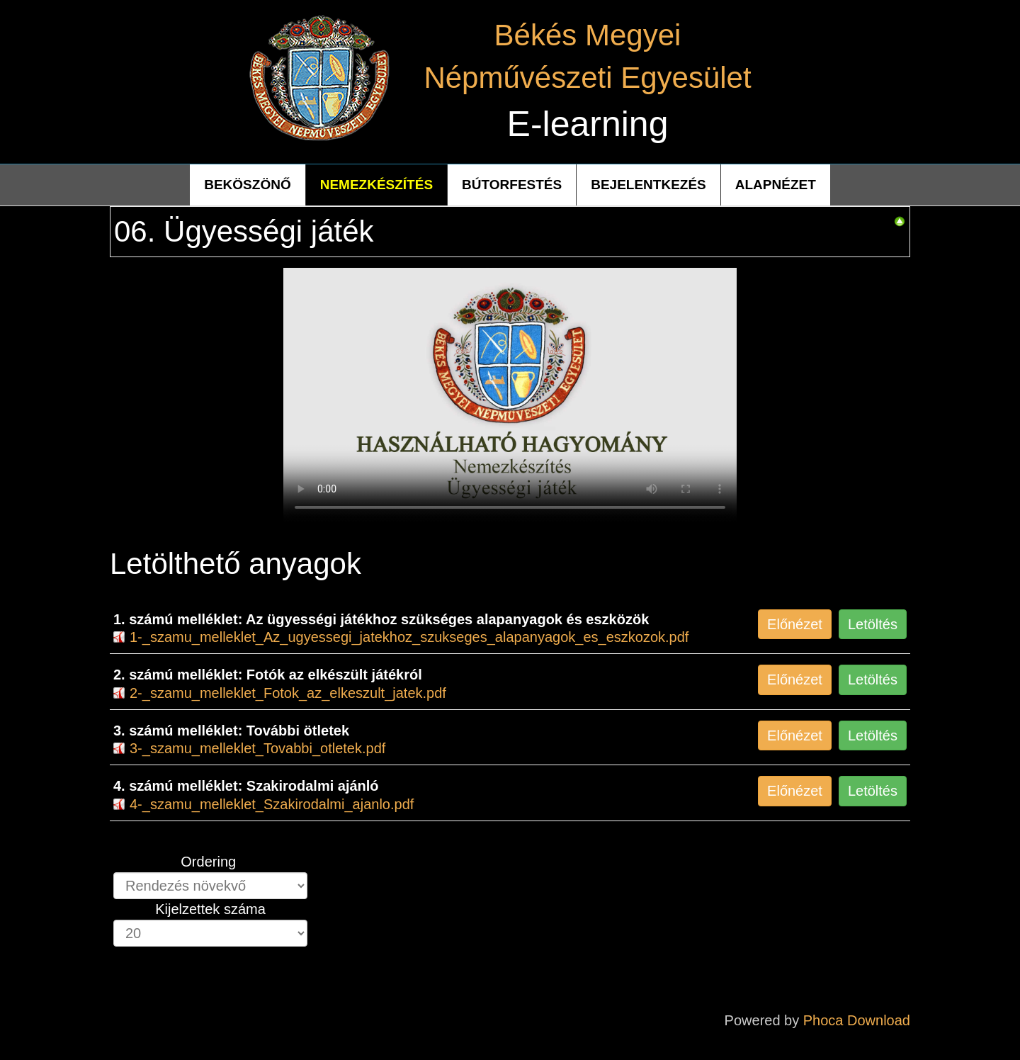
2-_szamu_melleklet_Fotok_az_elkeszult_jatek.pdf (288, 693)
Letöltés (872, 624)
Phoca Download (856, 1020)
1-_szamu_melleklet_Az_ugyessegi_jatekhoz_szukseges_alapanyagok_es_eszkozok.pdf (409, 637)
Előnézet (794, 624)
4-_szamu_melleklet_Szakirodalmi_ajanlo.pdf (272, 804)
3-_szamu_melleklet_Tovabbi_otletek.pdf (257, 748)
